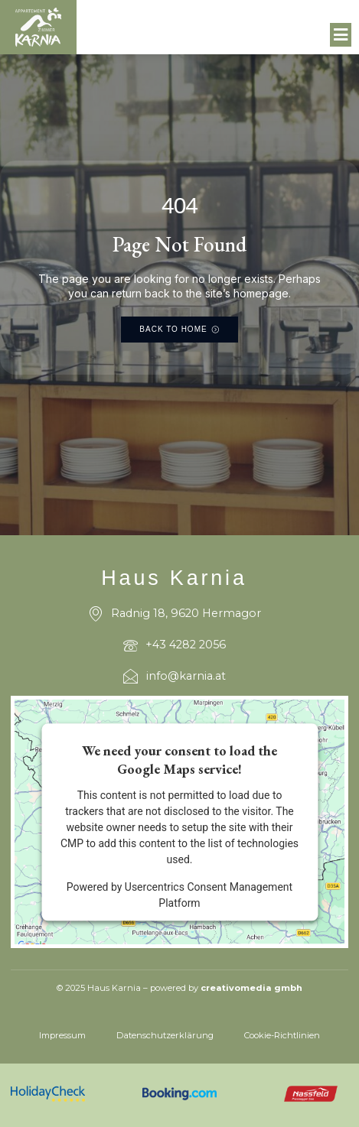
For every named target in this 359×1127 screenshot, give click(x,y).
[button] (341, 35)
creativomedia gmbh (251, 987)
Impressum (62, 1035)
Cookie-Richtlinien (282, 1035)
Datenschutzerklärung (165, 1035)
